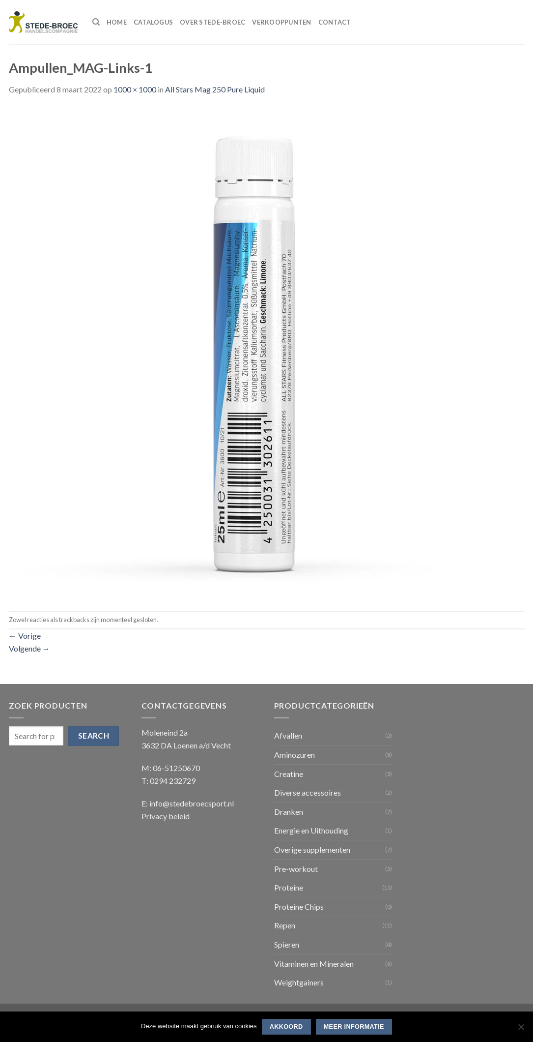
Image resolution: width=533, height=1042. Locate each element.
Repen (284, 925)
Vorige (25, 635)
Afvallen (288, 735)
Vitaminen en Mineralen (314, 963)
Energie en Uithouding (311, 830)
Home (117, 22)
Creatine (288, 773)
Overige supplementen (312, 849)
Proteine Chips (299, 906)
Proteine (288, 887)
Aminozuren (294, 754)
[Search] (96, 22)
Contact (334, 22)
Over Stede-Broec (212, 22)
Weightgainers (299, 982)
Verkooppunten (281, 22)
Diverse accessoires (307, 792)
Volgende (29, 648)
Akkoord (286, 1026)
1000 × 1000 (134, 89)
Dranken (288, 811)
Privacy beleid (165, 816)
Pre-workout (296, 868)
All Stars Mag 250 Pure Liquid (215, 89)
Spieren (286, 944)
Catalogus (153, 22)
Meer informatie (354, 1026)
